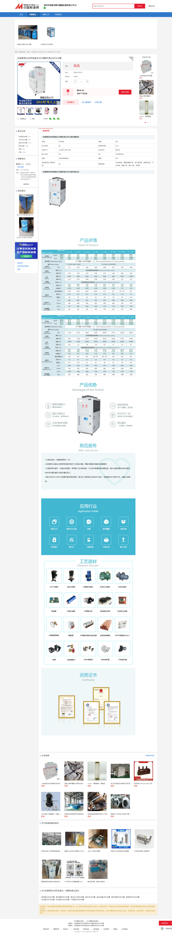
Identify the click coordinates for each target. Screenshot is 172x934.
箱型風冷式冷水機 (132, 897)
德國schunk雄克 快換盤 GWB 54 (74, 851)
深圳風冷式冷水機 (48, 897)
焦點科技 (88, 931)
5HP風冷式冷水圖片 (47, 44)
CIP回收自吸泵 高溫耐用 (141, 851)
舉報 (32, 119)
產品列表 (22, 52)
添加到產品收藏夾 (23, 266)
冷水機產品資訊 (79, 921)
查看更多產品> (150, 755)
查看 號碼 (125, 92)
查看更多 (26, 184)
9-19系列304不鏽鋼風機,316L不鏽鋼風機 (77, 881)
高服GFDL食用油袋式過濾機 (120, 851)
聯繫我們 (56, 929)
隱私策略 (86, 929)
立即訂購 (98, 102)
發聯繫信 (70, 102)
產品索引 (20, 263)
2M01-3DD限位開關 (94, 851)
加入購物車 (86, 102)
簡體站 (115, 929)
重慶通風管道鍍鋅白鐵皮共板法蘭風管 (53, 881)
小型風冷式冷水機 (77, 900)
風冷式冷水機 (90, 897)
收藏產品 (22, 119)
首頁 (16, 52)
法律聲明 (106, 929)
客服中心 (66, 929)
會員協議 (96, 929)
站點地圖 (76, 929)
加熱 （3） (22, 149)
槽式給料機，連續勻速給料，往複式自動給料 (102, 881)
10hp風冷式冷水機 (48, 900)
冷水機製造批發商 (92, 921)
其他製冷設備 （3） (25, 136)
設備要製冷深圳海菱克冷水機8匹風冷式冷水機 (89, 923)
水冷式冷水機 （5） (25, 140)
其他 (28, 52)
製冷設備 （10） (24, 146)
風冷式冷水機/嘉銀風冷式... (25, 215)
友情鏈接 (125, 929)
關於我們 (46, 929)
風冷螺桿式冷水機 (62, 897)
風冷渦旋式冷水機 (103, 897)
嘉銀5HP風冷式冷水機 (24, 44)
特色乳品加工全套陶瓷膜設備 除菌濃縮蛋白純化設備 (58, 851)
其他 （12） (22, 152)
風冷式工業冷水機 (77, 897)
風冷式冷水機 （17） (25, 143)
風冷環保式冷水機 (118, 897)
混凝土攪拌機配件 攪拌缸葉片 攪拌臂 (151, 96)
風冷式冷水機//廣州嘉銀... (25, 237)
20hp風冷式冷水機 (62, 900)
